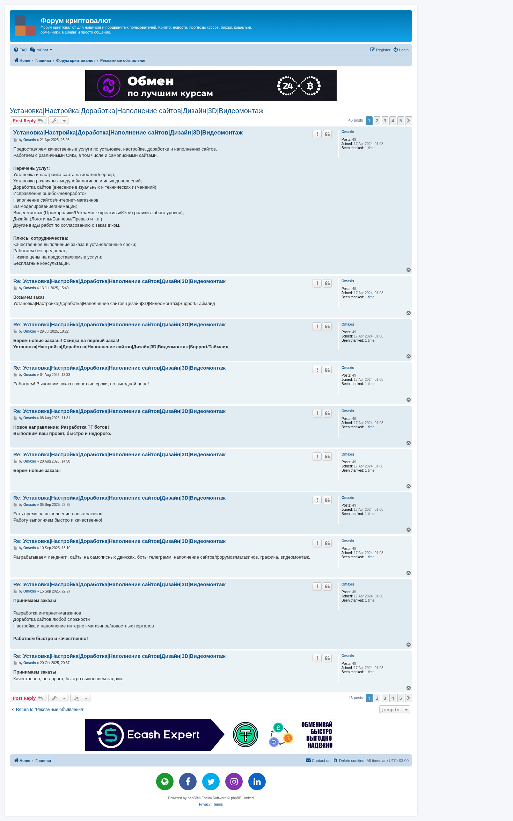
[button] (408, 120)
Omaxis (348, 132)
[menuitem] (20, 50)
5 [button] (401, 120)
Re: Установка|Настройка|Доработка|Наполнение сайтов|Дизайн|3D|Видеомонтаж (119, 281)
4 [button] (392, 120)
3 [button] (385, 120)
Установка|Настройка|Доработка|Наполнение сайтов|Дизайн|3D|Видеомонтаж (136, 111)
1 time (369, 148)
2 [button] (377, 120)
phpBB (193, 798)
